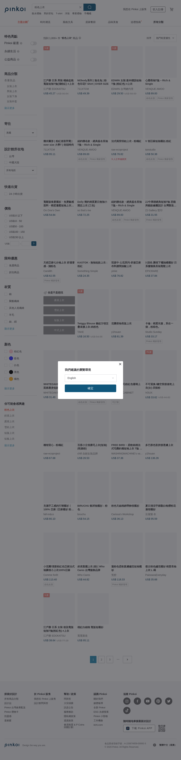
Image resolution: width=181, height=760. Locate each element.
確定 (90, 388)
